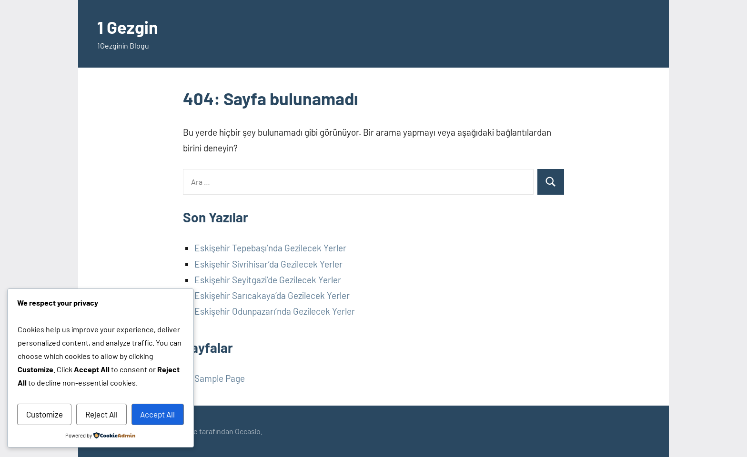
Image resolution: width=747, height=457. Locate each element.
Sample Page (219, 378)
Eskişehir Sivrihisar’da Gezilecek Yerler (268, 263)
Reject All (101, 414)
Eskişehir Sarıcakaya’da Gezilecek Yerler (272, 295)
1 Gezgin (127, 27)
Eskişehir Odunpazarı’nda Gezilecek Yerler (274, 311)
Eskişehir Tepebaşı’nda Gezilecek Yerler (270, 247)
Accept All (157, 414)
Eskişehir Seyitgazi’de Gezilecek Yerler (267, 279)
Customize (44, 414)
